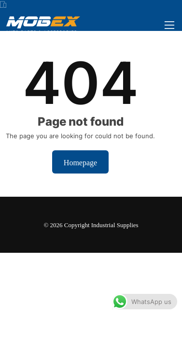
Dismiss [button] (139, 331)
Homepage (80, 162)
